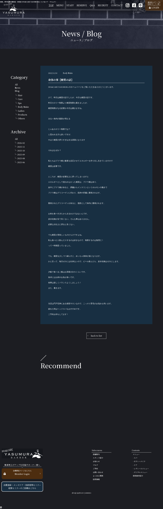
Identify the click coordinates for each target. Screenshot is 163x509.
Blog (17, 90)
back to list (96, 335)
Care (20, 99)
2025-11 (21, 146)
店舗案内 (96, 454)
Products (22, 114)
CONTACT (117, 5)
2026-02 (21, 142)
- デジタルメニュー (140, 472)
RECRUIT (103, 5)
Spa (20, 103)
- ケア (135, 465)
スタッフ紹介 (98, 458)
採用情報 (96, 479)
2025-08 (21, 158)
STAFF (70, 5)
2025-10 (21, 150)
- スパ (135, 458)
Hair (20, 95)
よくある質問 (98, 476)
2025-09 (21, 154)
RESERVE (82, 5)
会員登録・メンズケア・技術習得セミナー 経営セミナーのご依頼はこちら (22, 486)
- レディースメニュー (141, 468)
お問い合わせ (98, 472)
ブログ (95, 465)
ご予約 (95, 468)
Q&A (92, 5)
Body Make (23, 106)
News (17, 87)
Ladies (21, 110)
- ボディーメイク (139, 461)
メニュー (136, 454)
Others (21, 118)
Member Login (22, 472)
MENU (60, 5)
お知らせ (96, 461)
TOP (51, 5)
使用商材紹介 (138, 476)
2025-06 (21, 162)
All (16, 84)
